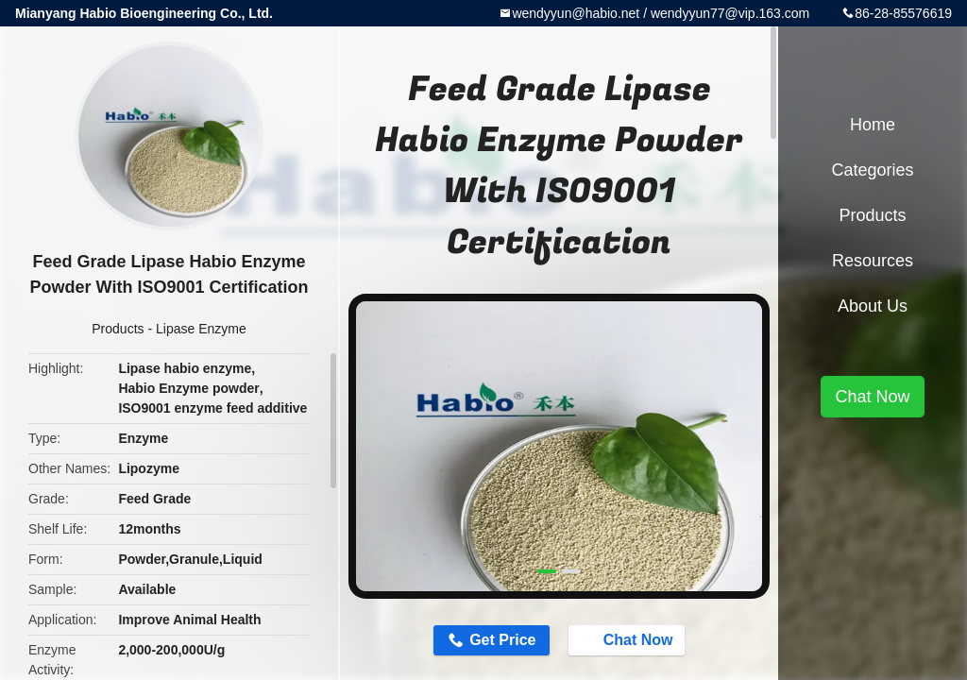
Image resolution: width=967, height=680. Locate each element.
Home (872, 124)
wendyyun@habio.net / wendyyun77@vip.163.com (660, 13)
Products (118, 328)
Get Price (502, 640)
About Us (873, 306)
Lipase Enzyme (201, 328)
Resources (872, 260)
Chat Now (629, 639)
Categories (872, 170)
